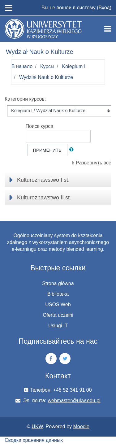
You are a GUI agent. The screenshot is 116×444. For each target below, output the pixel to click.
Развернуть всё (93, 162)
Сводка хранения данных (34, 440)
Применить (47, 150)
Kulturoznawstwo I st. (43, 180)
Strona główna (58, 283)
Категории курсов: (25, 99)
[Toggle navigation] (107, 29)
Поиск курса (40, 126)
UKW (37, 426)
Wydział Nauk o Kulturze (46, 77)
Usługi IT (58, 325)
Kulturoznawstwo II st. (44, 197)
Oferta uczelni (58, 315)
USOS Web (58, 304)
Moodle (81, 426)
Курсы (47, 66)
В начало (21, 66)
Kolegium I (74, 66)
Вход (104, 7)
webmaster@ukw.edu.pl (74, 400)
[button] (73, 150)
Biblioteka (58, 294)
